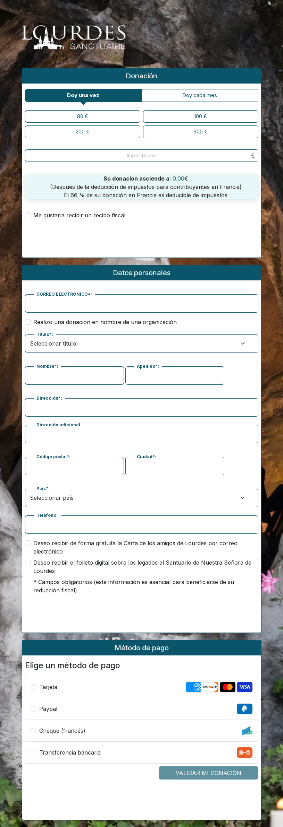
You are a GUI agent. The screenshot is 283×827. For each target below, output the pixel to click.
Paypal (48, 708)
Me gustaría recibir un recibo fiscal (79, 215)
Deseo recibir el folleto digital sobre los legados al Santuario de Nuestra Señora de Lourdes (142, 566)
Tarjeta (48, 687)
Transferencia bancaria (70, 752)
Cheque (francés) (62, 730)
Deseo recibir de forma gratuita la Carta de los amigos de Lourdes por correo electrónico (135, 547)
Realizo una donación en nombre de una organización (105, 322)
